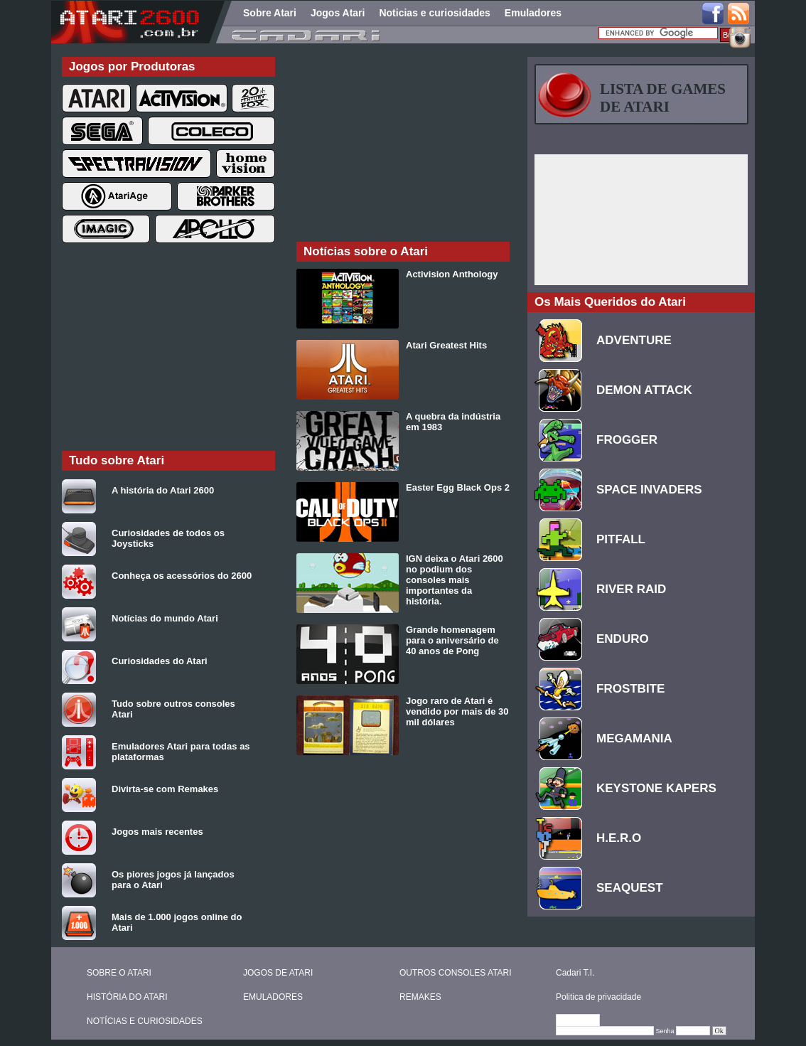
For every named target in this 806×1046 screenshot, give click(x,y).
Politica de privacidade (598, 997)
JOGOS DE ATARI (278, 973)
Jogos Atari (338, 12)
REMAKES (420, 997)
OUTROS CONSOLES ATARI (455, 973)
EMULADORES (273, 997)
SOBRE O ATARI (119, 973)
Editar (584, 1021)
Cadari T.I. (575, 973)
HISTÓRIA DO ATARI (127, 997)
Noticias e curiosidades (434, 12)
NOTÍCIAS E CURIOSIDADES (145, 1021)
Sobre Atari (269, 12)
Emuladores (533, 12)
